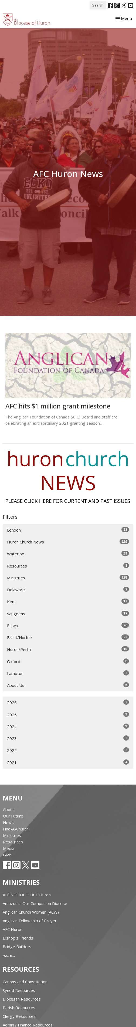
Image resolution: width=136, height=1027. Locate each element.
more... (9, 955)
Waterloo (68, 553)
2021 (68, 762)
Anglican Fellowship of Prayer (30, 920)
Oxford (68, 661)
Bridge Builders (17, 946)
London (68, 530)
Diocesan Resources (22, 999)
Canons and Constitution (25, 981)
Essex (68, 625)
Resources (68, 566)
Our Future (13, 816)
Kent (68, 601)
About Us (68, 685)
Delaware (68, 589)
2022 (68, 750)
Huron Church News (68, 542)
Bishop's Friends (18, 938)
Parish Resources (19, 1007)
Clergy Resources (19, 1016)
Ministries (68, 577)
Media (8, 848)
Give (7, 854)
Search (98, 5)
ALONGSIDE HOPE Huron (27, 894)
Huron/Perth (68, 649)
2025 (68, 714)
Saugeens (68, 613)
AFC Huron (12, 929)
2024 (68, 726)
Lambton (68, 673)
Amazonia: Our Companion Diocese (35, 903)
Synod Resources (19, 990)
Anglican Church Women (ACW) (31, 912)
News (8, 822)
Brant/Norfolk (68, 637)
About (8, 809)
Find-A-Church (16, 829)
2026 (68, 702)
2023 (68, 738)
